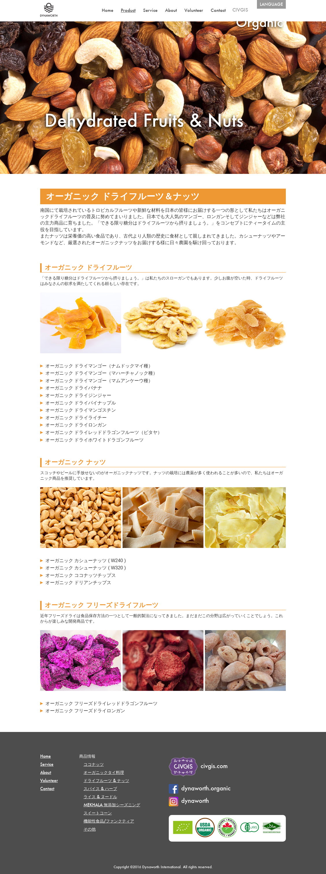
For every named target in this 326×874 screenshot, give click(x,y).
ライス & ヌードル (100, 796)
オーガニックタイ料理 (104, 772)
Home (107, 10)
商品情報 (87, 756)
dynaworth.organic (200, 788)
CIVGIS (240, 10)
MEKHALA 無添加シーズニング (112, 804)
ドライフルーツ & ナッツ (106, 780)
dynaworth (189, 800)
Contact (218, 10)
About (171, 10)
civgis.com (198, 766)
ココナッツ (94, 764)
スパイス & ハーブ (100, 788)
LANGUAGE (271, 4)
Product (128, 10)
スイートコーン (98, 813)
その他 (90, 829)
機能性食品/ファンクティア (109, 821)
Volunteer (193, 10)
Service (150, 10)
